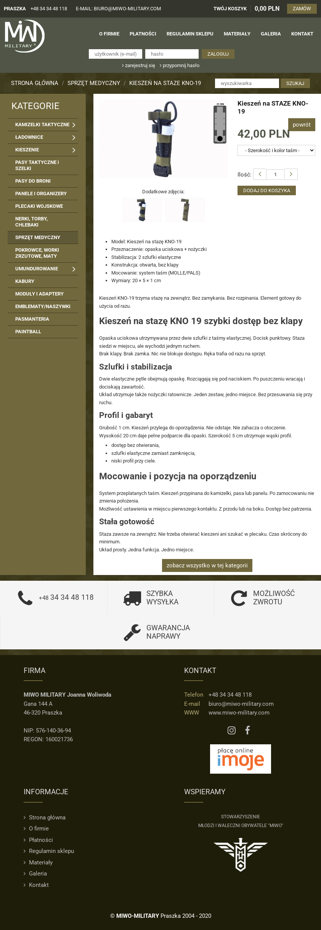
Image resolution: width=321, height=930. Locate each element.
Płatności (38, 839)
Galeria (35, 873)
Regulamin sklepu (49, 851)
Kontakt (36, 884)
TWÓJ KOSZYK (230, 8)
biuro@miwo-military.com (241, 703)
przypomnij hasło (179, 65)
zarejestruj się (138, 65)
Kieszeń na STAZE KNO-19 (165, 83)
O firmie (36, 828)
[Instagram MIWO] (232, 730)
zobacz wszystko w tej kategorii (207, 565)
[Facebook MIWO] (247, 730)
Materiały (38, 862)
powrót (302, 124)
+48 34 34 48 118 (48, 8)
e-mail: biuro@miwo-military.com (118, 8)
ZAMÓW (302, 8)
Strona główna (34, 83)
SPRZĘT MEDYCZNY (93, 83)
